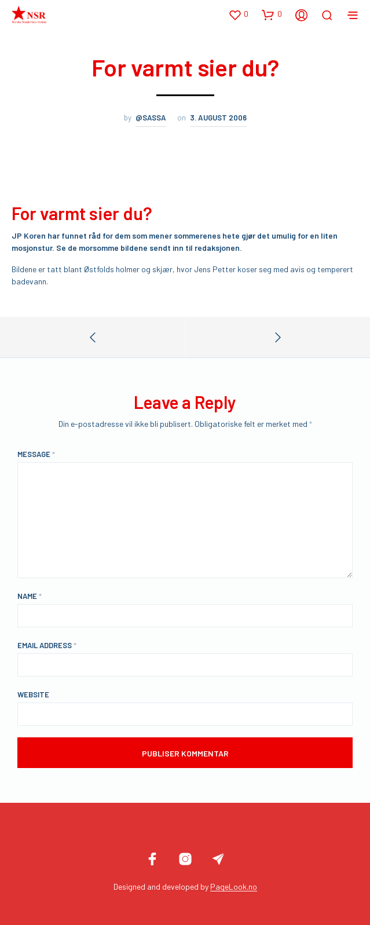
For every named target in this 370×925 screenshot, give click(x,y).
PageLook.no (233, 886)
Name (29, 596)
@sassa (150, 117)
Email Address (46, 645)
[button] (238, 14)
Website (33, 694)
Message (36, 454)
